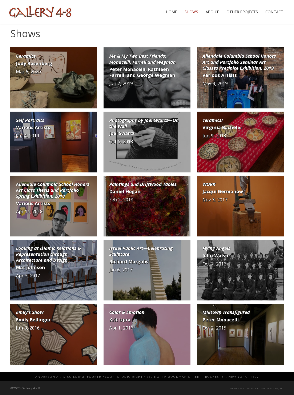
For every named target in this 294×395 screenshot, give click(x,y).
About (212, 11)
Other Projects (242, 11)
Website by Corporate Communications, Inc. (257, 388)
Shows (191, 11)
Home (171, 11)
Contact (274, 11)
